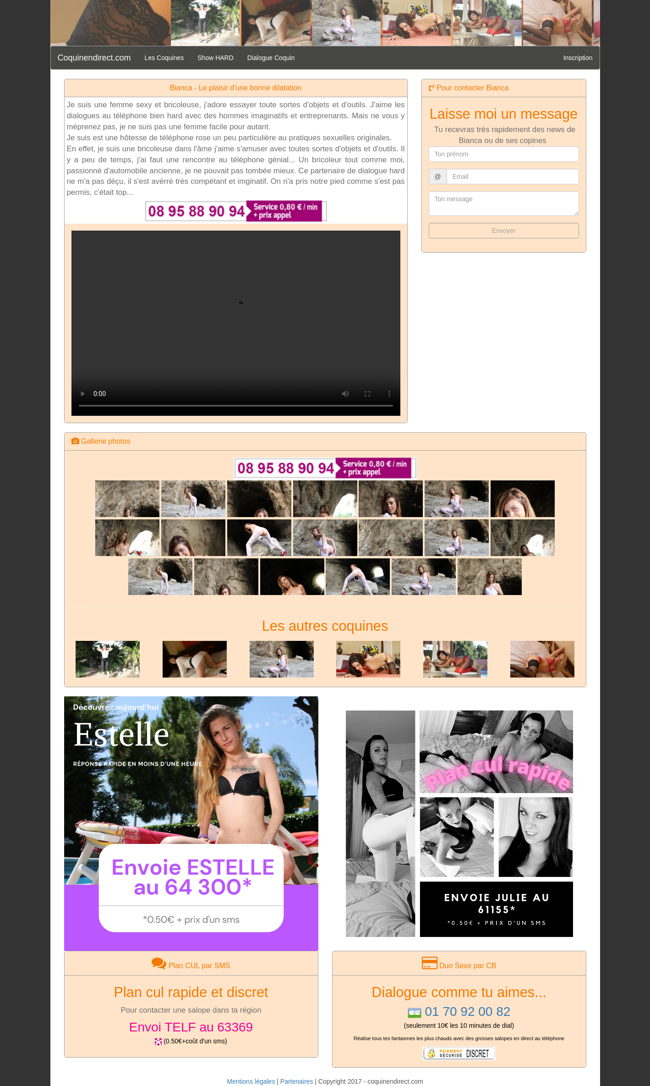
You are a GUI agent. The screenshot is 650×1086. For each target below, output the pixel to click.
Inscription (578, 57)
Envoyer (503, 230)
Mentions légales (251, 1081)
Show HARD (215, 57)
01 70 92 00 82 (467, 1011)
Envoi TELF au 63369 (191, 1027)
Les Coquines (164, 57)
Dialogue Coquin (271, 57)
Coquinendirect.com (94, 57)
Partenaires (296, 1081)
